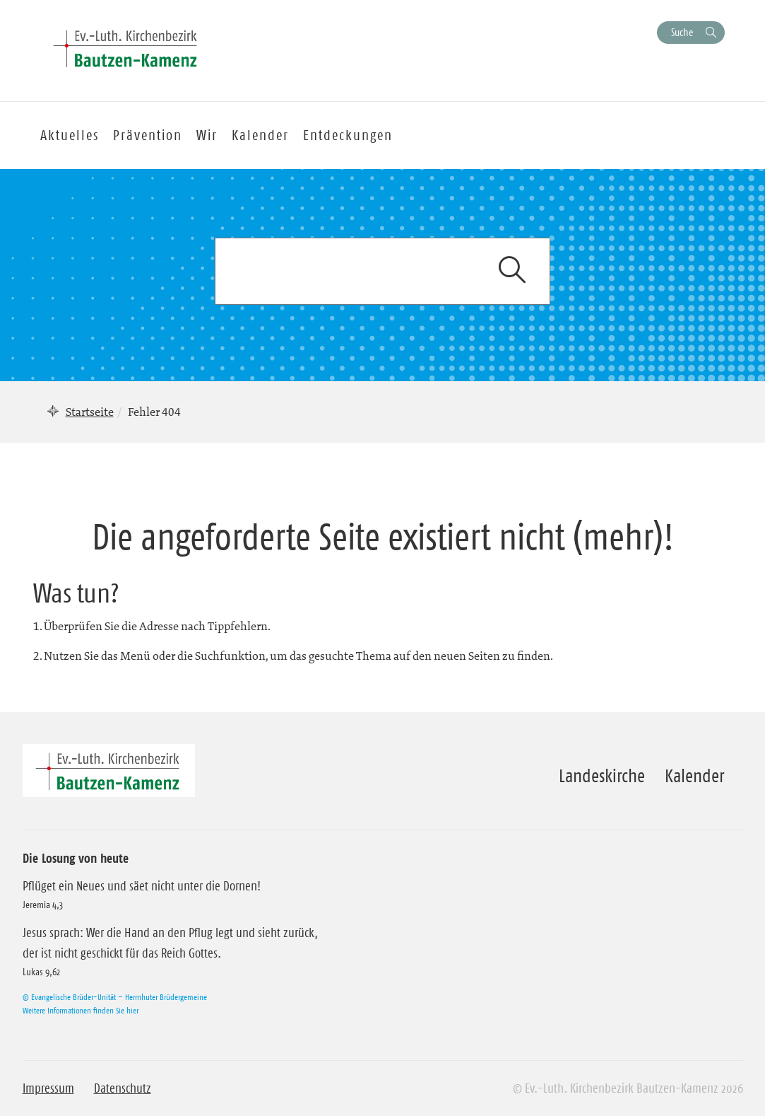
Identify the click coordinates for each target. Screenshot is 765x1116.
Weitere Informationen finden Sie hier (80, 1010)
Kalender (694, 776)
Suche (682, 32)
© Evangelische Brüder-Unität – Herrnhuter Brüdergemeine (115, 997)
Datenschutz (122, 1088)
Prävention (147, 135)
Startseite (90, 411)
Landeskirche (602, 776)
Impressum (48, 1088)
